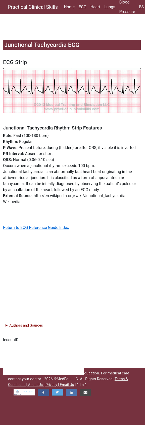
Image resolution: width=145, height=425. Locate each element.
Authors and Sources (26, 325)
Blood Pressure (127, 7)
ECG (82, 7)
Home (69, 7)
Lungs (109, 7)
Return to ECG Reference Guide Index (36, 227)
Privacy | (52, 385)
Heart (95, 7)
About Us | (36, 385)
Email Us (67, 385)
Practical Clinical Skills (33, 7)
